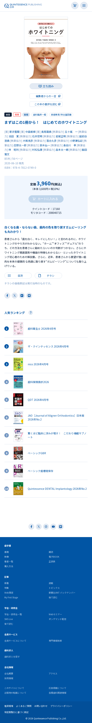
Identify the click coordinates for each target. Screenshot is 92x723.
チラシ (50, 275)
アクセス (53, 673)
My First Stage (11, 597)
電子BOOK (54, 556)
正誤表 (52, 561)
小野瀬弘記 (76, 140)
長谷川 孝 (69, 145)
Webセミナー (55, 614)
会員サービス (11, 634)
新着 (6, 583)
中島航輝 (30, 131)
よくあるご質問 (23, 705)
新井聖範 (14, 131)
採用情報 (8, 678)
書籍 (26, 114)
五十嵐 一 (71, 131)
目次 (20, 275)
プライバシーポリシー (61, 705)
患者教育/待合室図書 (61, 114)
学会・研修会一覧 (13, 614)
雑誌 (51, 551)
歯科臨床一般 (39, 114)
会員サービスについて (15, 640)
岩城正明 (61, 136)
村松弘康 (37, 149)
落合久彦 (51, 140)
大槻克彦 (28, 140)
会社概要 (8, 673)
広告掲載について (57, 687)
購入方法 (8, 566)
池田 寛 (14, 136)
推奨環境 (8, 705)
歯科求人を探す (12, 656)
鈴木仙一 (45, 145)
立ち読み (48, 86)
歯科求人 (8, 650)
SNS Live (8, 619)
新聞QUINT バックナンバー (62, 592)
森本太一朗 (62, 149)
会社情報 (8, 667)
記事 (6, 576)
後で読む (53, 597)
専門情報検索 (55, 640)
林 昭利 (14, 149)
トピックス (54, 587)
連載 (51, 583)
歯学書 (7, 545)
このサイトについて (14, 687)
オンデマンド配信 (57, 619)
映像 (6, 556)
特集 (6, 587)
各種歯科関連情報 (57, 692)
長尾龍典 (46, 131)
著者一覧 (8, 561)
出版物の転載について (15, 692)
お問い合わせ (40, 705)
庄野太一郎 (20, 145)
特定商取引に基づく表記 (16, 712)
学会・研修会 (11, 607)
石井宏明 (37, 136)
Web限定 (8, 592)
